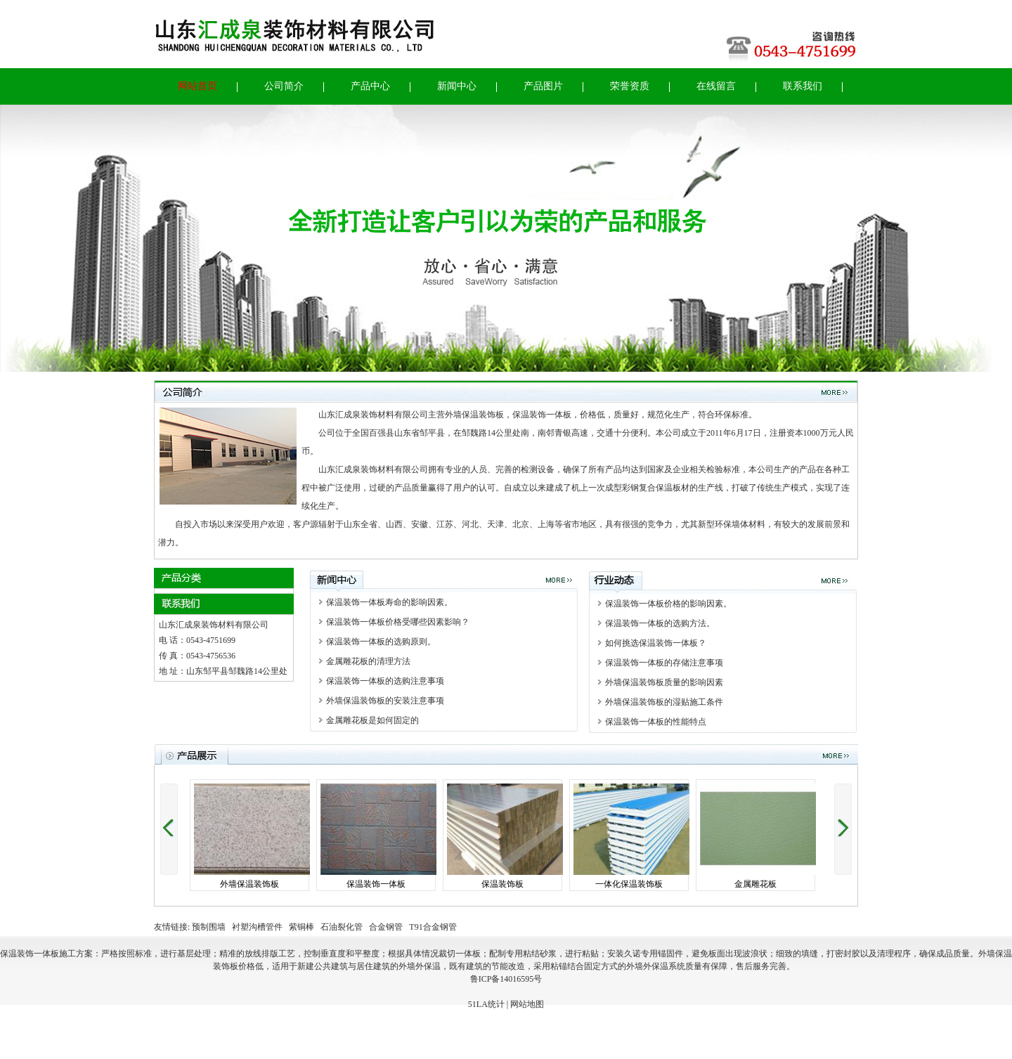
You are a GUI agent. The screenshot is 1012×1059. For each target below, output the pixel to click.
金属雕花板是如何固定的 (368, 720)
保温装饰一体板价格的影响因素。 (664, 604)
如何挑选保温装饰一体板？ (651, 643)
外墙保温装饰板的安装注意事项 (381, 701)
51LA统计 (486, 1004)
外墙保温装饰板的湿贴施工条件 (660, 702)
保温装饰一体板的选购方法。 (656, 623)
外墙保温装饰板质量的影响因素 (660, 682)
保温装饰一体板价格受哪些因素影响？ (393, 622)
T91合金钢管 (432, 927)
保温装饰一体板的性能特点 (651, 722)
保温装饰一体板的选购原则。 (377, 642)
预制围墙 (209, 927)
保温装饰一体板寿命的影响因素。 (385, 602)
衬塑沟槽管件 (257, 927)
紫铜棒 (301, 927)
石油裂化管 (341, 927)
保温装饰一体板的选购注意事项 (381, 681)
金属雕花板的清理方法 (364, 661)
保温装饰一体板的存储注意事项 (660, 663)
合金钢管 (386, 927)
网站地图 (527, 1004)
